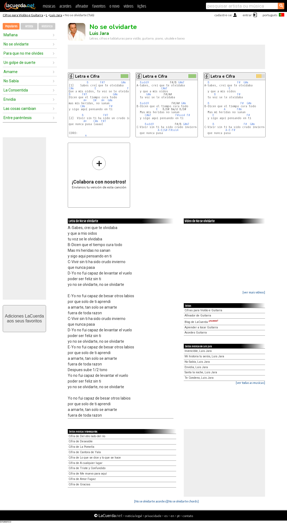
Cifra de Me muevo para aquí (88, 473)
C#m (71, 88)
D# (94, 100)
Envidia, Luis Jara (196, 367)
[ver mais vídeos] (254, 292)
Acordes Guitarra (196, 332)
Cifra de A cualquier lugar (85, 463)
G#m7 (181, 82)
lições (141, 6)
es (166, 516)
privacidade (153, 516)
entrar (247, 15)
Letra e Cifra (87, 76)
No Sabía (11, 81)
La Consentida (16, 90)
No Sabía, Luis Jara (197, 362)
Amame (11, 72)
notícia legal (133, 516)
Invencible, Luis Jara (198, 351)
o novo (114, 6)
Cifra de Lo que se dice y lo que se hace (95, 457)
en (172, 516)
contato (187, 516)
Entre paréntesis (18, 118)
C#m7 (164, 88)
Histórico (47, 26)
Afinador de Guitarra (198, 315)
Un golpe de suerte (20, 62)
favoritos (98, 6)
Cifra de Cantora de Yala (85, 452)
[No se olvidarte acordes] (150, 501)
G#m (123, 82)
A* (85, 100)
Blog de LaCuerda (201, 322)
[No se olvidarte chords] (183, 501)
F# (110, 106)
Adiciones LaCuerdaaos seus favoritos (24, 318)
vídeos (128, 6)
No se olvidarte (16, 44)
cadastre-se (223, 15)
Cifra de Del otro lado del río (87, 436)
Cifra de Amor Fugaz (82, 479)
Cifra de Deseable (81, 441)
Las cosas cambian (20, 108)
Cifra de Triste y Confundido (87, 468)
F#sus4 (180, 115)
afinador (81, 6)
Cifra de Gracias (79, 484)
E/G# (164, 130)
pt (178, 516)
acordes (65, 6)
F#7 (102, 82)
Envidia (10, 99)
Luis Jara (56, 15)
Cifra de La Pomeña (81, 447)
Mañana (11, 35)
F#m (239, 109)
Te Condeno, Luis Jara (199, 378)
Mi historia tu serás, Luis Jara (204, 356)
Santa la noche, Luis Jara (201, 372)
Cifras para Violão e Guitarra (23, 15)
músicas (49, 6)
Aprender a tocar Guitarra (201, 327)
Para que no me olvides (23, 53)
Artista (29, 26)
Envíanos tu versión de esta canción (99, 172)
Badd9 (144, 82)
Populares (11, 26)
